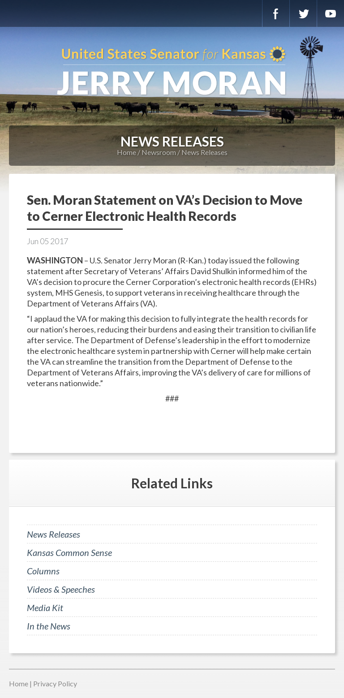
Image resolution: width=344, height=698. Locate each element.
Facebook (275, 13)
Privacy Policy (55, 683)
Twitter (303, 13)
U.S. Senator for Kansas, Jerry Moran (172, 71)
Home (126, 152)
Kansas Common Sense (69, 552)
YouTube (330, 13)
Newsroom (159, 152)
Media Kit (45, 607)
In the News (48, 625)
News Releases (204, 152)
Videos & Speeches (61, 589)
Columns (43, 570)
